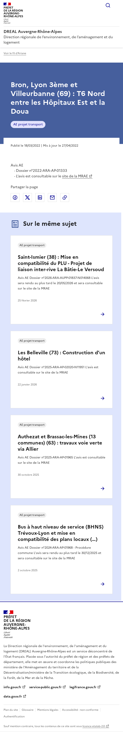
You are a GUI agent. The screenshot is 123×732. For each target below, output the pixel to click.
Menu (116, 5)
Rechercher (107, 5)
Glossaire (27, 710)
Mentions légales (47, 710)
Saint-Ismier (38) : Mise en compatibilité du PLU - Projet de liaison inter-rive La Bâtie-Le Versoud (61, 263)
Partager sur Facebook (15, 197)
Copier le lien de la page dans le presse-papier (64, 197)
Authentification (14, 717)
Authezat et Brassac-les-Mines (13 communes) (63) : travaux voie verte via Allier (60, 443)
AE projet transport (28, 124)
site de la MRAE (75, 176)
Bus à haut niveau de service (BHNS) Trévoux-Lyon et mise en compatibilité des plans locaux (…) (60, 533)
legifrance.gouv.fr (83, 687)
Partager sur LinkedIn (39, 197)
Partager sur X (27, 197)
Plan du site (11, 710)
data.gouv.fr (13, 696)
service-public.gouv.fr (45, 687)
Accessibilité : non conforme (80, 710)
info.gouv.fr (12, 687)
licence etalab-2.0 (93, 726)
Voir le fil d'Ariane (15, 53)
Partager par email (52, 197)
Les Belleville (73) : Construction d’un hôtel (61, 355)
